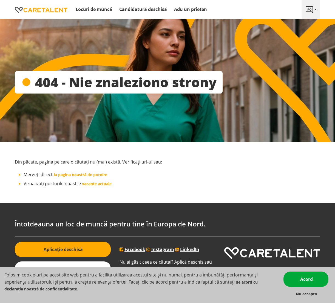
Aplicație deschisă (63, 249)
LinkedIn (189, 249)
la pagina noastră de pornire (80, 174)
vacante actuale (96, 183)
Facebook (134, 249)
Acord (306, 279)
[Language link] (311, 9)
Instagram (162, 249)
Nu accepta (306, 293)
